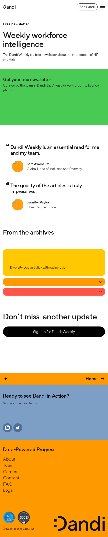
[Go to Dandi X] (17, 427)
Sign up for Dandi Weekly (54, 331)
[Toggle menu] (102, 7)
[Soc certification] (9, 517)
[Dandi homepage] (9, 7)
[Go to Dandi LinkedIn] (7, 427)
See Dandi (87, 7)
